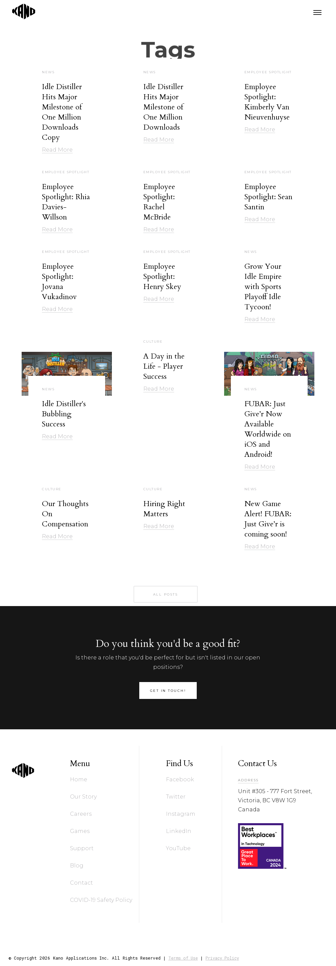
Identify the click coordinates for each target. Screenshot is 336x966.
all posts (165, 594)
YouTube (178, 848)
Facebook (180, 779)
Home (78, 779)
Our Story (83, 796)
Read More (57, 150)
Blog (76, 865)
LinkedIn (178, 831)
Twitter (176, 796)
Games (80, 831)
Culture (153, 341)
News (48, 72)
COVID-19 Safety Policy (101, 900)
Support (82, 848)
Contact (81, 883)
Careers (81, 814)
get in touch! (168, 691)
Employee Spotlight (268, 72)
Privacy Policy (222, 958)
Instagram (180, 814)
